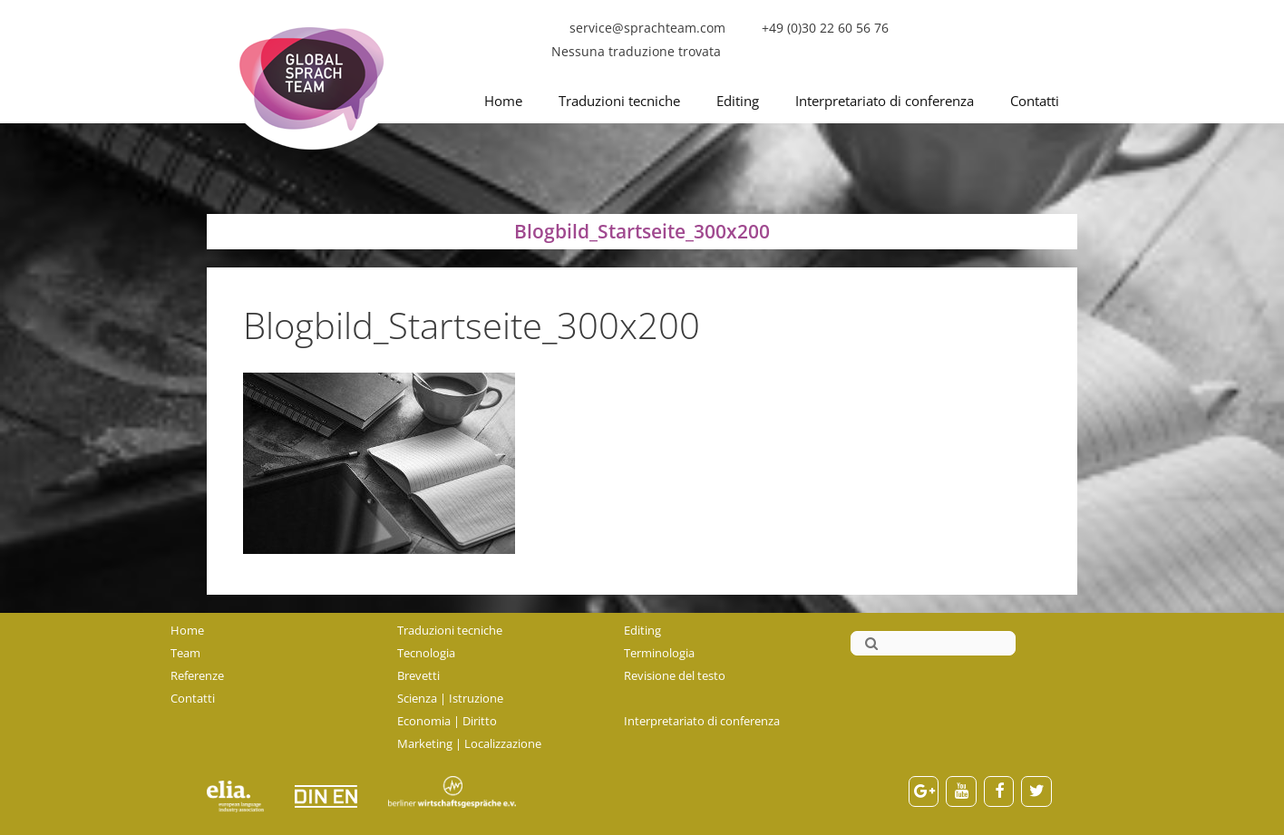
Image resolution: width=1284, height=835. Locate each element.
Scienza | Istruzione (450, 698)
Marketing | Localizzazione (469, 743)
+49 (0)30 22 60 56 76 (825, 27)
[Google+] (924, 792)
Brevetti (418, 675)
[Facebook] (999, 792)
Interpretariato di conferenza (884, 101)
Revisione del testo (674, 675)
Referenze (197, 675)
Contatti (1034, 101)
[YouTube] (961, 792)
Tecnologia (426, 653)
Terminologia (659, 653)
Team (185, 653)
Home (503, 101)
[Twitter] (1036, 792)
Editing (737, 101)
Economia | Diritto (447, 721)
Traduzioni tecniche (619, 101)
